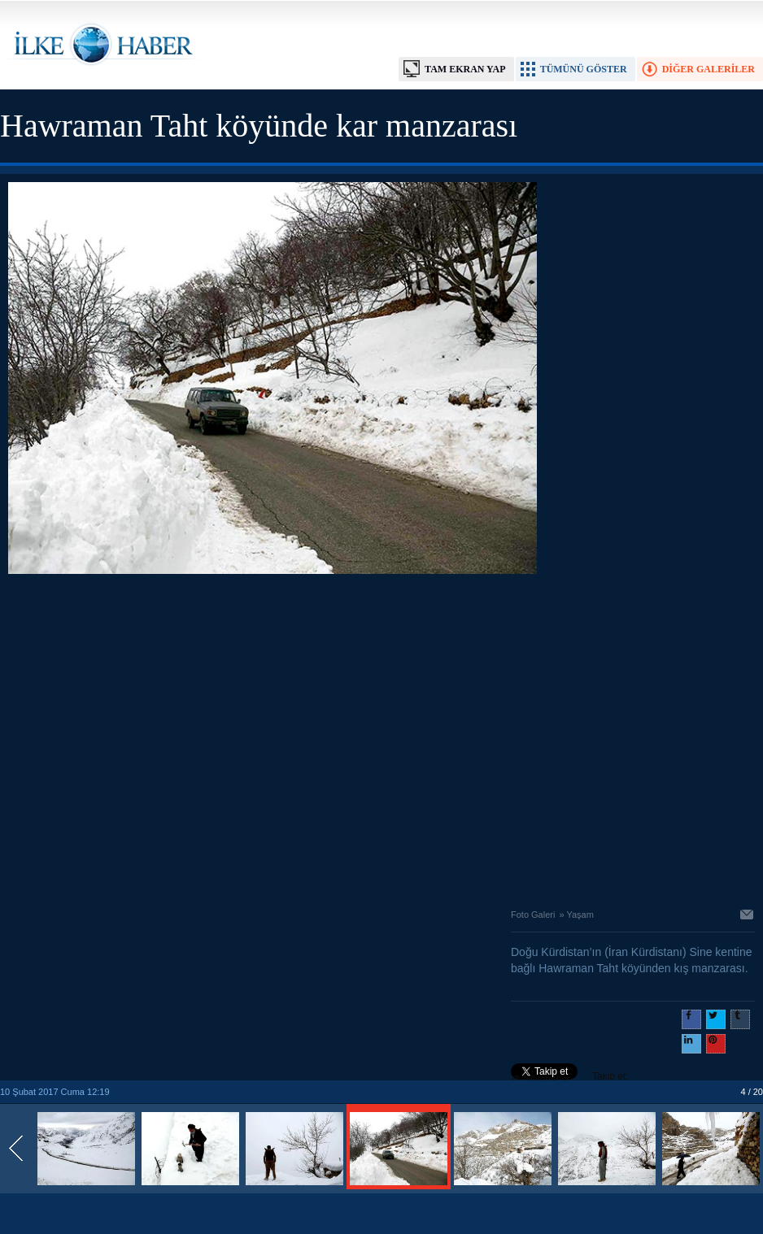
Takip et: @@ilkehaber (570, 1078)
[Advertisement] (152, 736)
